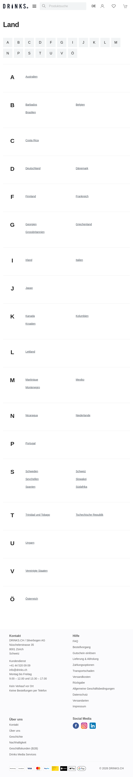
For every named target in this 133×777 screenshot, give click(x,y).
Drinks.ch (116, 768)
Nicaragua (31, 415)
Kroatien (30, 323)
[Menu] (34, 6)
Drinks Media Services (22, 754)
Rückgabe (79, 682)
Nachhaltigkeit (17, 742)
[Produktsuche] (44, 6)
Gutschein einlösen (84, 653)
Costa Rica (32, 140)
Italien (79, 260)
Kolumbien (82, 315)
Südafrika (81, 486)
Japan (29, 287)
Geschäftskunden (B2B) (23, 748)
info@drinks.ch (18, 669)
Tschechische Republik (89, 514)
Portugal (30, 443)
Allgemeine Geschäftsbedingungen (94, 688)
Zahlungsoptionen (83, 664)
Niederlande (83, 415)
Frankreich (82, 196)
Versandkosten (82, 676)
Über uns (14, 730)
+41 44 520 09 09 (19, 665)
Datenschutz (80, 694)
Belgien (80, 104)
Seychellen (32, 479)
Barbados (31, 104)
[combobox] (63, 6)
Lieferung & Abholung (86, 658)
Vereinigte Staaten (36, 570)
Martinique (31, 379)
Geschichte (16, 736)
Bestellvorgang (82, 647)
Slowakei (81, 479)
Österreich (31, 598)
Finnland (30, 196)
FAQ (75, 641)
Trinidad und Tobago (37, 514)
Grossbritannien (35, 232)
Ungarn (29, 542)
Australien (31, 76)
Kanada (30, 315)
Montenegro (32, 387)
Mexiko (80, 379)
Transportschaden (83, 670)
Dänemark (82, 168)
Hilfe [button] (76, 635)
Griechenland (84, 224)
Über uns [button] (16, 719)
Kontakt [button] (15, 635)
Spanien (30, 486)
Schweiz (81, 471)
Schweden (31, 471)
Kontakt (13, 724)
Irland (28, 260)
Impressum (79, 706)
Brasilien (30, 112)
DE (94, 6)
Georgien (31, 224)
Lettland (30, 351)
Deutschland (33, 168)
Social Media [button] (82, 718)
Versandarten (81, 700)
